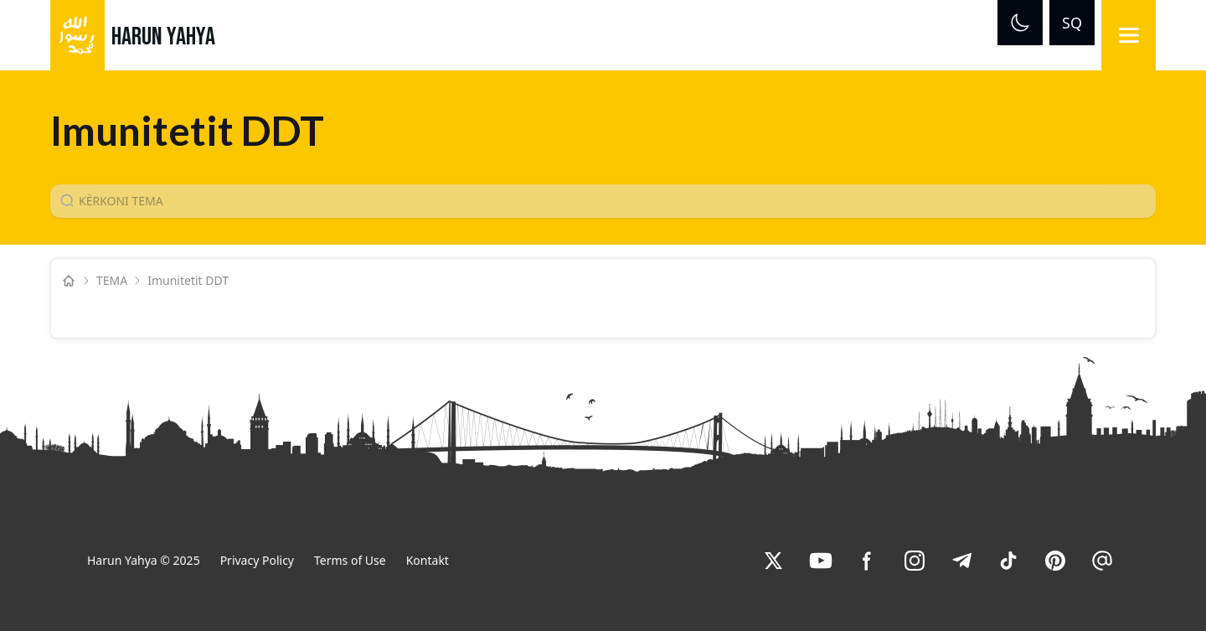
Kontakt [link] (427, 560)
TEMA (111, 280)
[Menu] (1128, 35)
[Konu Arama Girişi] (610, 201)
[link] (774, 560)
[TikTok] (1008, 560)
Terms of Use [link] (350, 560)
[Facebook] (867, 560)
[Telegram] (961, 560)
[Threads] (1102, 560)
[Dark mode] (1020, 22)
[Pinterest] (1055, 560)
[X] (774, 560)
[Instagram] (914, 560)
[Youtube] (821, 560)
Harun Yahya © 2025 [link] (143, 560)
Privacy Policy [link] (257, 560)
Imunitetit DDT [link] (189, 280)
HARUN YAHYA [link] (163, 37)
